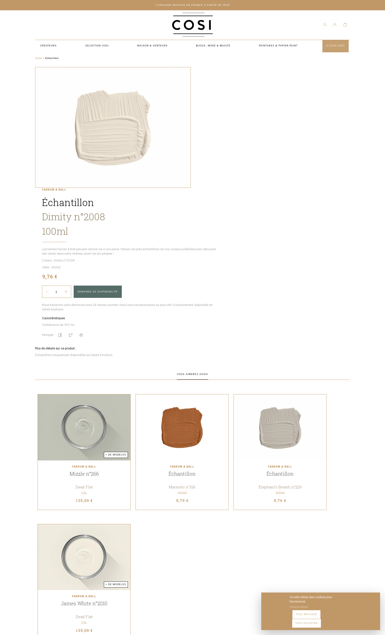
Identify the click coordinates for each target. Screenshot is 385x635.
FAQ (188, 567)
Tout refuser (333, 620)
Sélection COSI (129, 547)
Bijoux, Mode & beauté (135, 567)
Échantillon (54, 59)
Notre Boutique (197, 553)
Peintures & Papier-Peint (204, 547)
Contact (191, 560)
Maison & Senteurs (133, 560)
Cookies (250, 627)
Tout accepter (363, 620)
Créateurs (126, 553)
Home (41, 59)
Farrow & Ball (196, 70)
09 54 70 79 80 (76, 587)
